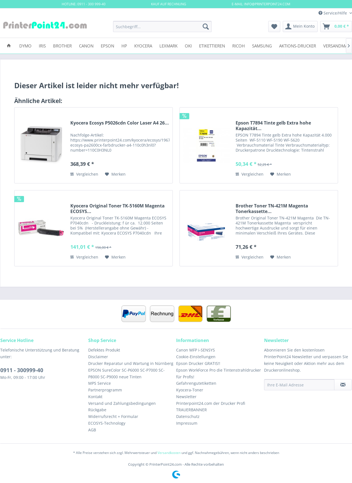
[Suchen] (206, 26)
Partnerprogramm (105, 390)
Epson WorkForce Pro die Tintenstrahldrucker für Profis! (218, 373)
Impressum (186, 423)
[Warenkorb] (336, 26)
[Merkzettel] (274, 26)
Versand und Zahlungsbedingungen (122, 403)
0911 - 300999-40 (21, 370)
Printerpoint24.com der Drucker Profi (210, 403)
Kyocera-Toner (189, 390)
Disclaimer (98, 356)
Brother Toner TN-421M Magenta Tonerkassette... (272, 208)
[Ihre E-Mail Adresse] (299, 384)
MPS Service (99, 383)
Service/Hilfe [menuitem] (333, 13)
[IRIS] (42, 45)
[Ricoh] (238, 45)
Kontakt (95, 396)
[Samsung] (262, 45)
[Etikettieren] (212, 45)
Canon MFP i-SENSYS (195, 350)
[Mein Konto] (300, 26)
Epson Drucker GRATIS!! (198, 363)
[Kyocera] (143, 45)
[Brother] (62, 45)
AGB (92, 429)
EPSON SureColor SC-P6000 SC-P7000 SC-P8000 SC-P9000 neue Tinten (126, 373)
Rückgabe (97, 409)
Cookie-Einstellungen (195, 356)
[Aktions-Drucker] (298, 45)
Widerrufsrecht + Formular (113, 416)
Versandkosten (169, 452)
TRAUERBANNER (191, 409)
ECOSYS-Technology (106, 423)
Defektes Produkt (104, 350)
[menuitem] (162, 26)
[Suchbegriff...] (162, 26)
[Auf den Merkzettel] (115, 174)
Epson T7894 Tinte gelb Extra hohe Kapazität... (273, 125)
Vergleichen (84, 174)
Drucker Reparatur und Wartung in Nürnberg (130, 363)
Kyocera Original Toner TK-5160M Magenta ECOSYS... (117, 208)
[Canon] (86, 45)
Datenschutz (188, 416)
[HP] (124, 45)
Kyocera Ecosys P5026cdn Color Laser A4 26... (119, 123)
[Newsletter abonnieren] (343, 384)
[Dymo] (25, 45)
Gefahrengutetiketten (196, 383)
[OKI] (188, 45)
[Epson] (107, 45)
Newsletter (186, 396)
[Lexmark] (168, 45)
